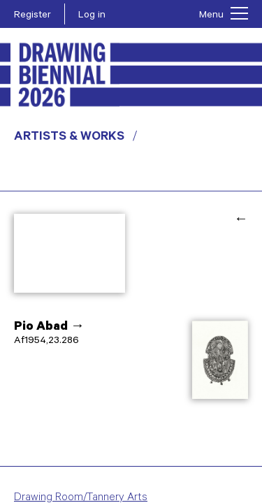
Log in (91, 16)
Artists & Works (69, 138)
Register (32, 16)
